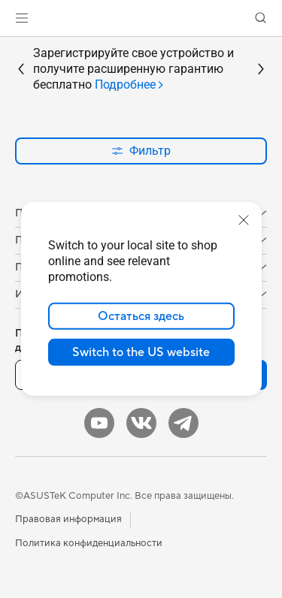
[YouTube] (99, 423)
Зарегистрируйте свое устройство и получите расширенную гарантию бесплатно (133, 69)
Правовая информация (68, 519)
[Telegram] (183, 423)
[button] (22, 18)
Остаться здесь (141, 316)
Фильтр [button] (141, 150)
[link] (141, 18)
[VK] (141, 423)
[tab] (130, 85)
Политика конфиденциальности (88, 543)
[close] (244, 220)
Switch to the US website (141, 352)
